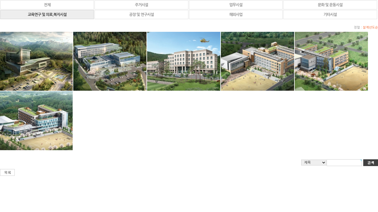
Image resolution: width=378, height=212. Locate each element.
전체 (47, 5)
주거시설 (141, 5)
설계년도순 (370, 27)
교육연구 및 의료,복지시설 (47, 14)
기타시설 (330, 14)
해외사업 (235, 14)
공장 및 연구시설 (141, 14)
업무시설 (235, 5)
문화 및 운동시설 (330, 5)
